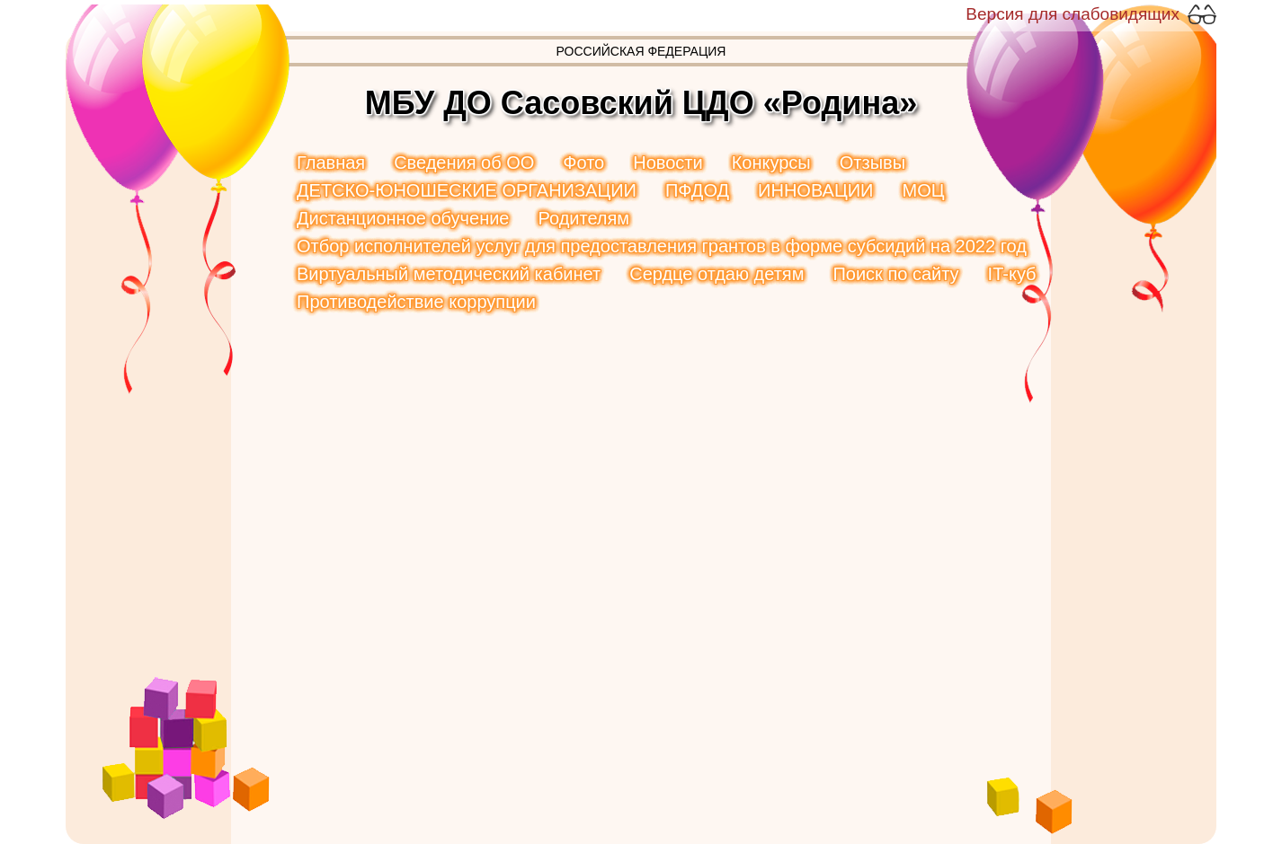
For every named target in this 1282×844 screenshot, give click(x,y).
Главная (331, 162)
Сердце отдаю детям (716, 274)
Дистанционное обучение (403, 218)
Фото (583, 162)
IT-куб (1012, 274)
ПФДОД (697, 190)
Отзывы (872, 162)
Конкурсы (771, 162)
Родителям (583, 218)
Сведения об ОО (464, 162)
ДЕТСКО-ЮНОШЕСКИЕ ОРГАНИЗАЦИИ (467, 190)
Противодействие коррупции (416, 302)
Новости (667, 162)
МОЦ (923, 190)
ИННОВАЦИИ (815, 190)
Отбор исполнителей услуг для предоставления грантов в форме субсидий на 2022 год (662, 246)
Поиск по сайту (895, 274)
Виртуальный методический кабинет (449, 274)
